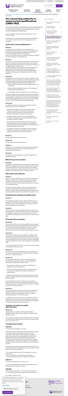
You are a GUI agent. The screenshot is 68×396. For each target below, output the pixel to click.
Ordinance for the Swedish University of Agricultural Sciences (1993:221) (52, 32)
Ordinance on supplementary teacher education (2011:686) (54, 76)
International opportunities (27, 11)
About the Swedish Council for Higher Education (35, 1)
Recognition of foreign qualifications (13, 11)
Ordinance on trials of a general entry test (53, 122)
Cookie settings (5, 385)
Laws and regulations (38, 11)
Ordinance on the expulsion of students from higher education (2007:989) (53, 47)
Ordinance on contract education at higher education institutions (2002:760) (54, 42)
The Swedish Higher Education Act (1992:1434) (53, 23)
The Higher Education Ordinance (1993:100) (51, 27)
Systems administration (48, 11)
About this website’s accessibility (25, 387)
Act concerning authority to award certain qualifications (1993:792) (54, 37)
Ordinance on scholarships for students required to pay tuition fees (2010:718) (54, 64)
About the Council (58, 11)
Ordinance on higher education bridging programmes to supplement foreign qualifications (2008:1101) (54, 96)
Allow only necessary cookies (11, 388)
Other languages (59, 1)
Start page (8, 14)
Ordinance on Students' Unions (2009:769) (53, 117)
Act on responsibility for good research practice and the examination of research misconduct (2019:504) (54, 111)
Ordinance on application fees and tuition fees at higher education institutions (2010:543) (53, 59)
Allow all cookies (8, 392)
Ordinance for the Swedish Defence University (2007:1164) (52, 53)
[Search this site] (50, 5)
